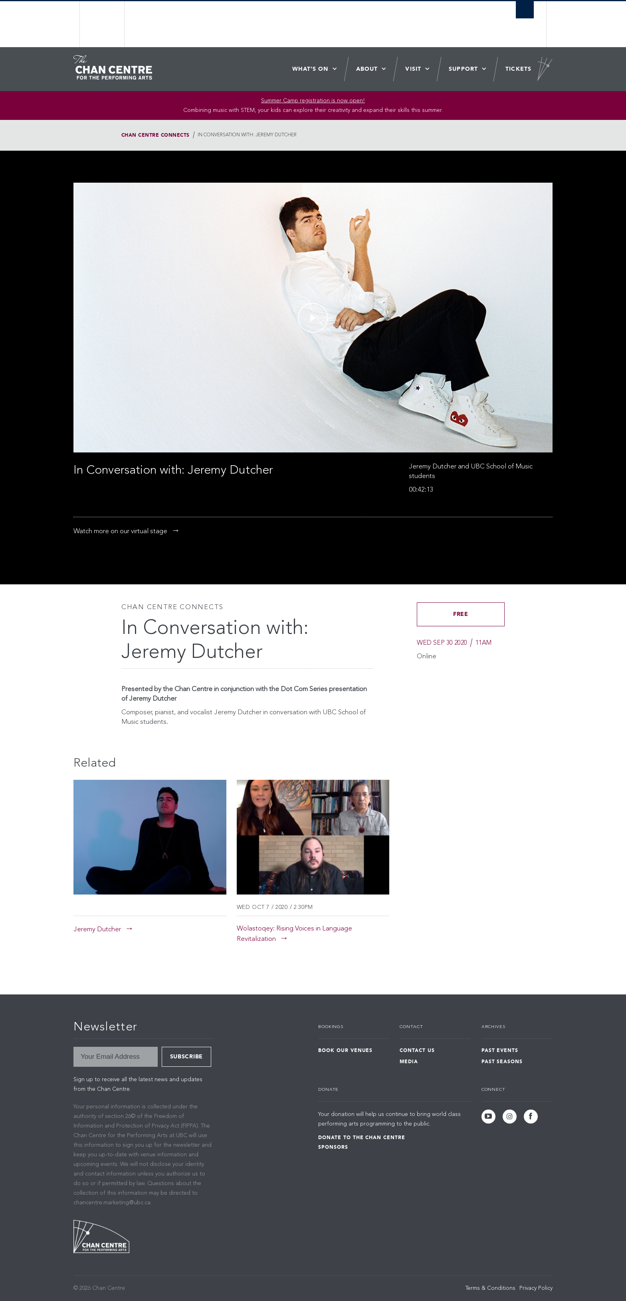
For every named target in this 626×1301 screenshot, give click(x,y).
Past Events (500, 1050)
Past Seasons (502, 1061)
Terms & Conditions (490, 1288)
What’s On (310, 69)
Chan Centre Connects (155, 135)
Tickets (518, 69)
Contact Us (417, 1050)
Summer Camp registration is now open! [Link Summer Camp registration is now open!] (313, 101)
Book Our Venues (345, 1050)
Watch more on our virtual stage (120, 531)
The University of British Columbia (102, 24)
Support (463, 69)
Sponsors (333, 1147)
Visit (413, 69)
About (367, 69)
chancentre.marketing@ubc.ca (112, 1202)
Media (409, 1061)
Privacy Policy (536, 1288)
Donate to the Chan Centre (361, 1137)
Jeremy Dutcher (97, 929)
